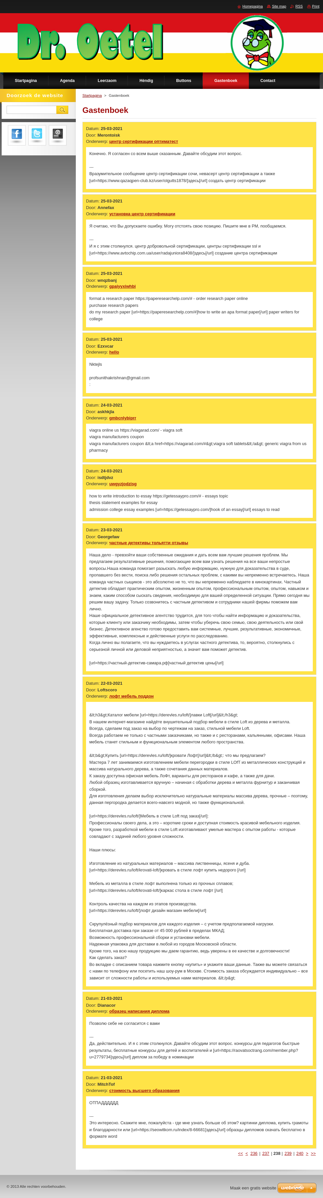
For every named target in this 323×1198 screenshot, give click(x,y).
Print (315, 6)
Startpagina (92, 95)
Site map (279, 6)
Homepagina (253, 6)
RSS (299, 6)
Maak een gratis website (253, 1187)
